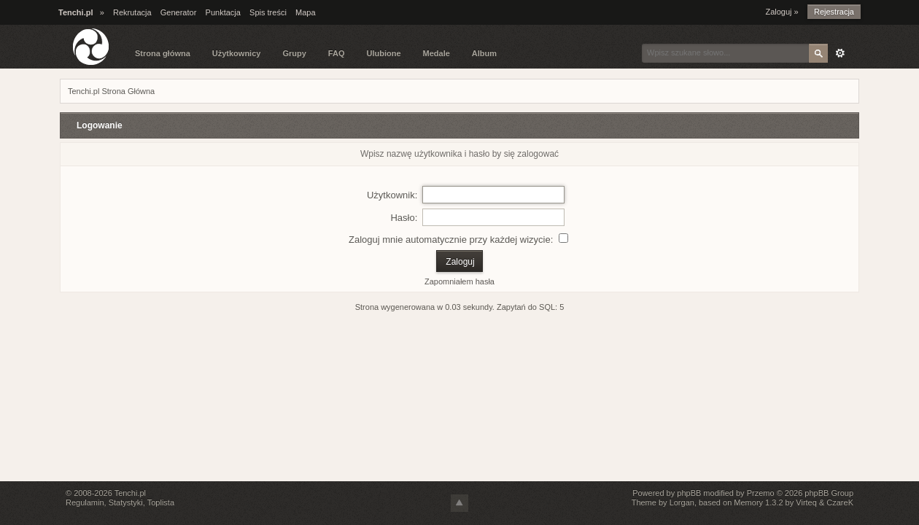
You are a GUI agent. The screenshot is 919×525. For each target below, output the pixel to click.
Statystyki (126, 502)
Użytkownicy (236, 53)
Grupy (294, 53)
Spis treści (268, 12)
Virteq (806, 502)
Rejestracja (834, 11)
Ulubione (383, 53)
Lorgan (682, 502)
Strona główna (162, 53)
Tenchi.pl (130, 493)
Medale (436, 53)
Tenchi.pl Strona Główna (111, 91)
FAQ (336, 53)
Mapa (305, 12)
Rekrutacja (132, 12)
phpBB (689, 493)
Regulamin (85, 502)
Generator (178, 12)
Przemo (761, 493)
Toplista (160, 502)
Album (484, 53)
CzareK (839, 502)
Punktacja (223, 12)
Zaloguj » (781, 11)
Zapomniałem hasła (459, 281)
